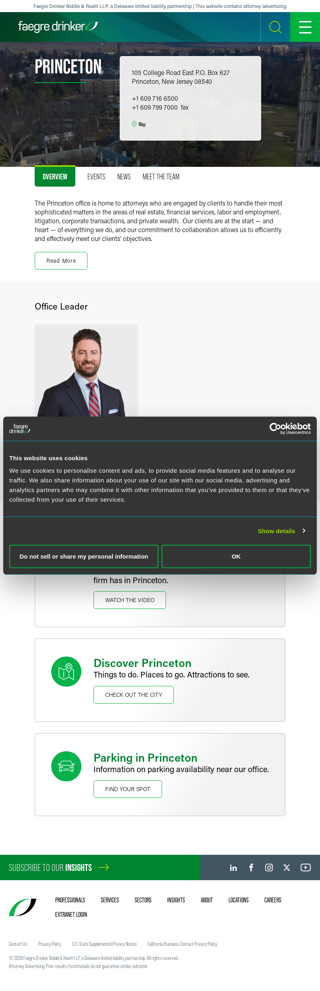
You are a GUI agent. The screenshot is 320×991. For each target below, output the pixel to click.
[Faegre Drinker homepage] (58, 27)
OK (236, 556)
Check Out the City (133, 694)
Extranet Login (71, 914)
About (207, 900)
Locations (239, 900)
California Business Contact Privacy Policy (182, 944)
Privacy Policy (49, 944)
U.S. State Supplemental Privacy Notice (104, 944)
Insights (176, 900)
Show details (276, 530)
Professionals (70, 900)
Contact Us (18, 944)
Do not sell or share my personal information (84, 556)
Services (110, 900)
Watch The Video (129, 600)
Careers (272, 900)
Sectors (143, 900)
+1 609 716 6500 (155, 98)
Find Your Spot (127, 789)
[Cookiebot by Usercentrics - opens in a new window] (275, 428)
